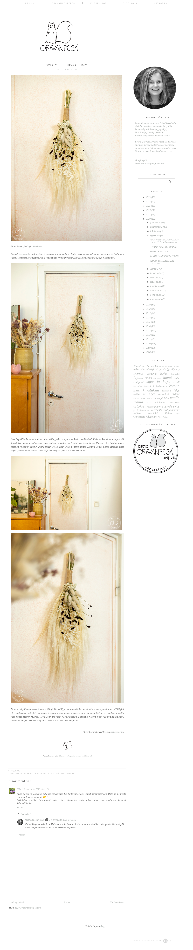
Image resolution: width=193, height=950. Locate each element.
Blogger (104, 926)
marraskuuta (156, 226)
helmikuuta (155, 294)
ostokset (139, 406)
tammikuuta (156, 299)
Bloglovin (130, 3)
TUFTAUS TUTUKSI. (159, 251)
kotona (174, 385)
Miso (166, 398)
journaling (157, 378)
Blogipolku (71, 756)
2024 (148, 201)
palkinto (150, 406)
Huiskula (37, 246)
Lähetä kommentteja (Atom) (28, 907)
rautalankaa (147, 410)
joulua (148, 378)
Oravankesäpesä (63, 3)
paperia (158, 406)
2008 (148, 352)
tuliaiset (167, 413)
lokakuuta (155, 231)
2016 (148, 317)
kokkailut (137, 386)
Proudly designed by (153, 941)
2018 (148, 308)
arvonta (170, 366)
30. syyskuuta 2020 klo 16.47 (62, 819)
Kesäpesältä (24, 253)
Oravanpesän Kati (34, 819)
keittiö (177, 378)
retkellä (158, 410)
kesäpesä (138, 382)
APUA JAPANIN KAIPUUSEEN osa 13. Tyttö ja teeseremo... (164, 241)
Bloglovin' (62, 756)
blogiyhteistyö (49, 773)
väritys (156, 416)
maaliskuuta (156, 290)
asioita (177, 366)
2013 (148, 330)
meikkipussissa (139, 398)
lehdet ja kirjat (144, 394)
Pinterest (88, 756)
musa (149, 403)
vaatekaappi (139, 416)
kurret (136, 390)
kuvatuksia (151, 390)
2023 (148, 205)
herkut (164, 373)
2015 (148, 321)
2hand (137, 366)
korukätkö (149, 386)
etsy (178, 369)
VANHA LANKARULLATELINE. (165, 256)
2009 (148, 347)
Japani (138, 377)
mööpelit (160, 402)
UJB (178, 413)
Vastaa (20, 807)
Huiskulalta (117, 731)
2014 (148, 326)
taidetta (137, 413)
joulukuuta (155, 222)
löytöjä (176, 394)
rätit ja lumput (171, 410)
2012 (148, 334)
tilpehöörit (152, 413)
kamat (167, 377)
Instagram (160, 3)
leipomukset (163, 394)
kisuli (177, 382)
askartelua (31, 773)
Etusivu (31, 3)
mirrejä (158, 398)
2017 (148, 313)
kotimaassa (161, 386)
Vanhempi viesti (117, 902)
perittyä (137, 410)
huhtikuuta (155, 286)
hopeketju (175, 374)
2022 (148, 210)
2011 (148, 339)
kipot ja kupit (158, 381)
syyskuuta (155, 235)
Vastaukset (25, 814)
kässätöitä (166, 390)
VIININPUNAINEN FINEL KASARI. (162, 262)
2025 (148, 197)
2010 (148, 343)
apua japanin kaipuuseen (153, 366)
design (166, 369)
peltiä (176, 406)
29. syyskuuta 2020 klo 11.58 (35, 789)
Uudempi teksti (17, 902)
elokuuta (154, 268)
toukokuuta (155, 281)
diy (62, 773)
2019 (148, 304)
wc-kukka (164, 417)
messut (150, 398)
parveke (168, 406)
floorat (71, 773)
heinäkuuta (155, 273)
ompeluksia (174, 402)
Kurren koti (99, 3)
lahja (177, 390)
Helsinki (152, 373)
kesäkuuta (155, 277)
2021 (148, 214)
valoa (149, 416)
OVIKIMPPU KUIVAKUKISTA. (164, 246)
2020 (148, 218)
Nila (19, 789)
